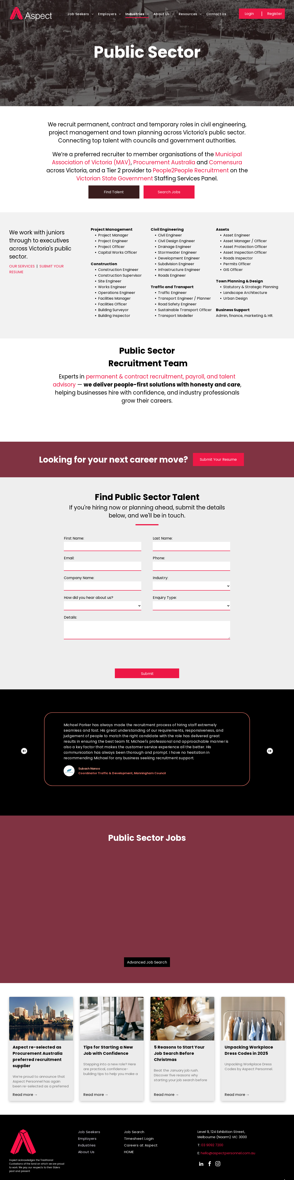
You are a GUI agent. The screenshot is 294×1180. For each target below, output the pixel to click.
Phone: (159, 558)
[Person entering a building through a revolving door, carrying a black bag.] (112, 1019)
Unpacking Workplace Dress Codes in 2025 (249, 1050)
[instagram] (217, 1164)
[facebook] (209, 1164)
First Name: (74, 538)
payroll (194, 376)
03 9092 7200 (212, 1145)
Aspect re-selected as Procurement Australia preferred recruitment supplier (37, 1056)
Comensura (225, 162)
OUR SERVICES (22, 266)
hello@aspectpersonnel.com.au (228, 1153)
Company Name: (79, 577)
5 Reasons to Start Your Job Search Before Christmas (179, 1053)
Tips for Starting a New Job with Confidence (108, 1050)
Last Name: (162, 538)
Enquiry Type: (165, 597)
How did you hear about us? (88, 597)
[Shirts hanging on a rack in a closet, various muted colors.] (253, 1019)
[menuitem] (80, 15)
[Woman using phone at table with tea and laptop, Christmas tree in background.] (182, 1019)
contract (136, 376)
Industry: (160, 577)
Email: (69, 558)
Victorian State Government (114, 178)
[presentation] (99, 652)
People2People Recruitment (191, 170)
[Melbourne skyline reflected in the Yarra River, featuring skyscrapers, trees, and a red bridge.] (41, 1019)
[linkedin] (201, 1164)
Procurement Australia (164, 162)
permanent (102, 376)
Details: (70, 617)
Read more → (25, 1094)
